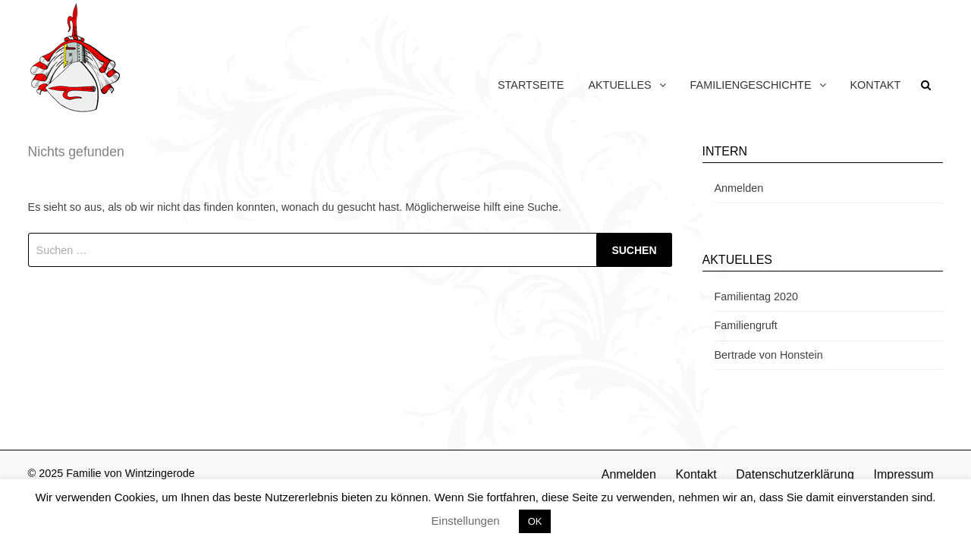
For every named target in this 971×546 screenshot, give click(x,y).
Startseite (531, 85)
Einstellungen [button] (466, 520)
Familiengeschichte (751, 85)
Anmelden (739, 188)
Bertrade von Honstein (769, 355)
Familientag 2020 (756, 296)
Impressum (903, 474)
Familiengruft (746, 325)
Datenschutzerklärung (795, 474)
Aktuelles (619, 85)
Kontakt (875, 85)
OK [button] (535, 521)
